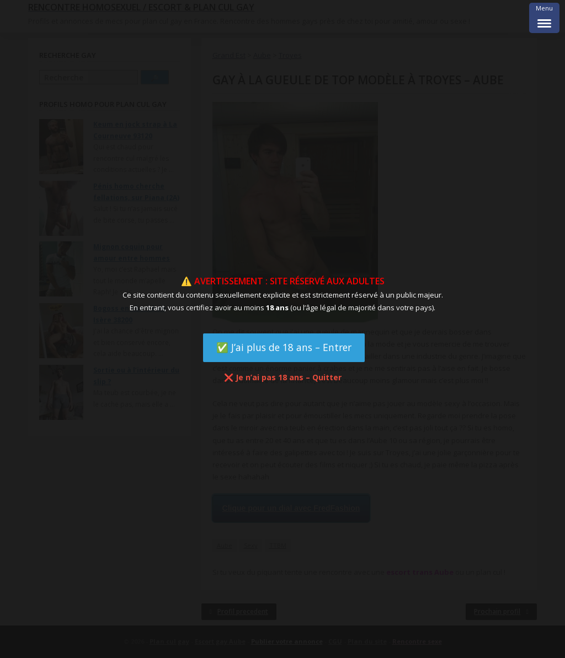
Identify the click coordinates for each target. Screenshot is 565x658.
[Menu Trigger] (544, 18)
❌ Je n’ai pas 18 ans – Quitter (283, 377)
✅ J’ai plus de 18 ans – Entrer (283, 347)
